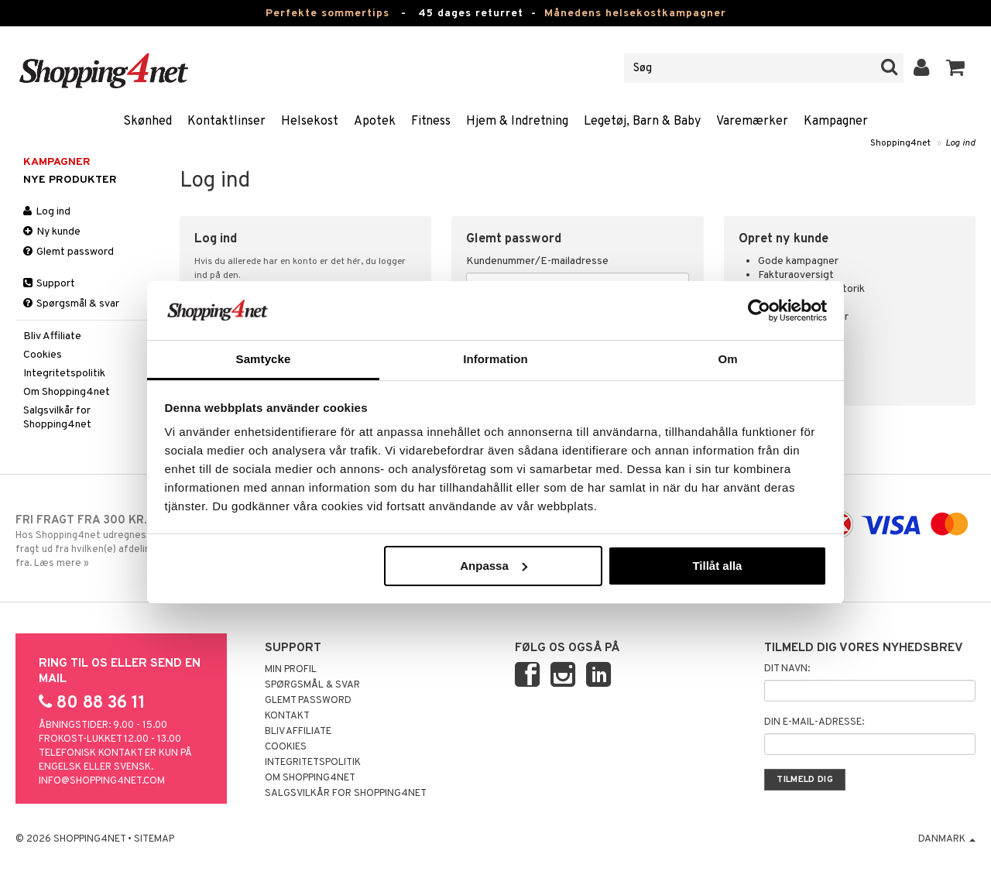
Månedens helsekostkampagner (635, 13)
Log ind (960, 143)
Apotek (375, 121)
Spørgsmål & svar (71, 303)
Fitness (431, 121)
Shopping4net (900, 143)
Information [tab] (495, 358)
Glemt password (68, 252)
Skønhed (147, 121)
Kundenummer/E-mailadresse (537, 261)
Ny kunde (52, 231)
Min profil (291, 670)
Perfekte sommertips (327, 13)
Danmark (947, 839)
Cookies (42, 355)
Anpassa (493, 565)
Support (49, 283)
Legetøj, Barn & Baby (642, 121)
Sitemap (154, 839)
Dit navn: (787, 669)
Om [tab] (727, 358)
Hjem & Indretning (517, 121)
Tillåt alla (717, 565)
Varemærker (752, 121)
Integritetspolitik (64, 373)
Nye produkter (70, 180)
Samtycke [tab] (263, 358)
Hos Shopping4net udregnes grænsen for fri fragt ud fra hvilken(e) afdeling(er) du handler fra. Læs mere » (126, 541)
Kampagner (836, 121)
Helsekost (309, 121)
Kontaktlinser (226, 121)
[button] (956, 68)
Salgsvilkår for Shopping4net (57, 417)
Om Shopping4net (66, 392)
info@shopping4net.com (102, 781)
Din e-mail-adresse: (814, 722)
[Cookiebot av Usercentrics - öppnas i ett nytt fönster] (759, 310)
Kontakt (287, 716)
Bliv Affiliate (52, 336)
